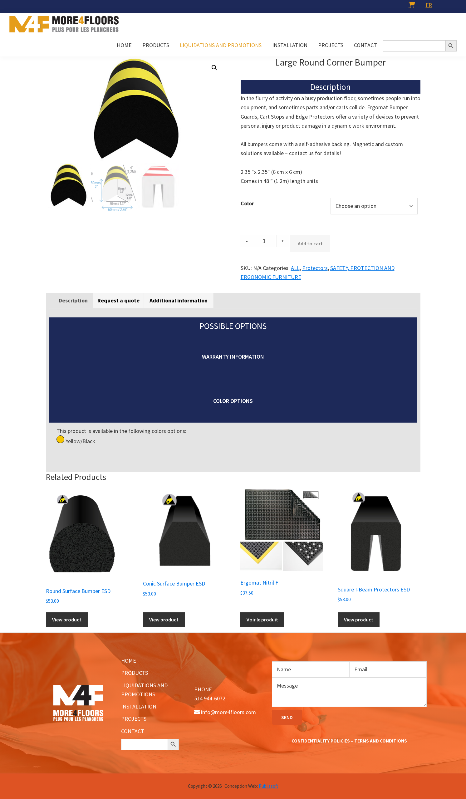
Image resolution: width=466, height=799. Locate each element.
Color (247, 203)
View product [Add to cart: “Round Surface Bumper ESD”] (66, 619)
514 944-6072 (209, 698)
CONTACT (132, 731)
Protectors (315, 268)
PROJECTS (133, 718)
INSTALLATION (138, 706)
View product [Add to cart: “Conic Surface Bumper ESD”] (164, 619)
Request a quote (118, 300)
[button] (214, 67)
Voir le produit (262, 619)
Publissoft (268, 786)
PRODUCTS (134, 672)
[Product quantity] (264, 241)
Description (73, 300)
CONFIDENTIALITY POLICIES (321, 741)
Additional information (179, 300)
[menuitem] (429, 4)
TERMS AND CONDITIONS (380, 741)
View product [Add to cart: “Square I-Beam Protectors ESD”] (358, 619)
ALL (295, 268)
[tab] (73, 300)
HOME (128, 660)
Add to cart (310, 243)
